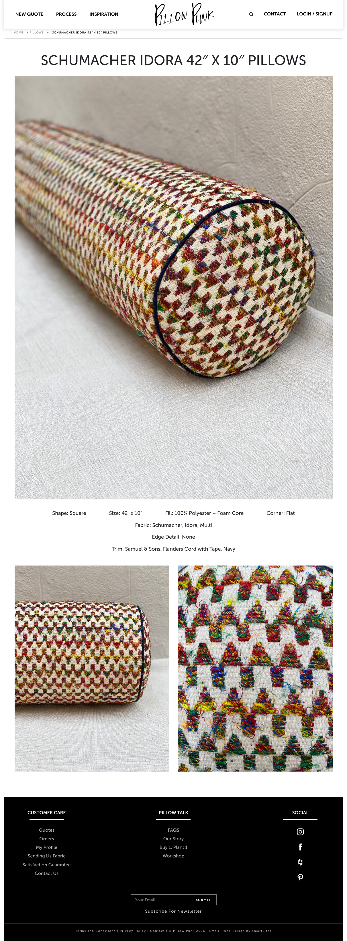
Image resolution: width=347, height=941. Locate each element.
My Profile (46, 848)
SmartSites (262, 931)
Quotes (46, 830)
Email (214, 931)
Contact (275, 14)
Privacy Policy (133, 931)
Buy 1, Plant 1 (174, 848)
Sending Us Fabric (47, 856)
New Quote (29, 14)
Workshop (174, 856)
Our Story (173, 839)
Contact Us (46, 873)
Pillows (37, 34)
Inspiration (103, 14)
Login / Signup (315, 14)
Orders (46, 839)
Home (18, 34)
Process (66, 14)
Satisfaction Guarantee (47, 865)
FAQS (173, 830)
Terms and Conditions (95, 931)
